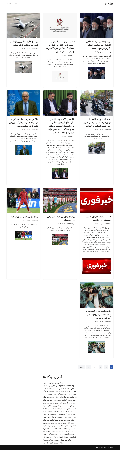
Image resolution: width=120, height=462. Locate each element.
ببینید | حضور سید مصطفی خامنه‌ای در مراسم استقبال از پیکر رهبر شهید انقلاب (97, 45)
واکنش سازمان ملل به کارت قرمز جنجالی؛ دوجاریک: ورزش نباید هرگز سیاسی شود (23, 123)
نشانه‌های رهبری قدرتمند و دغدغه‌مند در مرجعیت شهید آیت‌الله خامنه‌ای (98, 322)
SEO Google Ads (56, 455)
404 (16, 3)
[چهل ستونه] (108, 4)
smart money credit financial (61, 412)
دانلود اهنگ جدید (68, 401)
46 (88, 379)
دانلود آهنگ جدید (53, 429)
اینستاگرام (64, 449)
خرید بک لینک (55, 404)
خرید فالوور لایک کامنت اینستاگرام (55, 444)
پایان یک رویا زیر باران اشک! (24, 222)
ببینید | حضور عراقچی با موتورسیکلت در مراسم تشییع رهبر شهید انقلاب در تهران (97, 123)
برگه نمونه (10, 3)
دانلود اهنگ (67, 409)
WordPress (99, 459)
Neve (111, 459)
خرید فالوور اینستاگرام (51, 398)
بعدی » (81, 379)
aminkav (107, 52)
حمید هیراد (64, 452)
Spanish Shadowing (66, 398)
